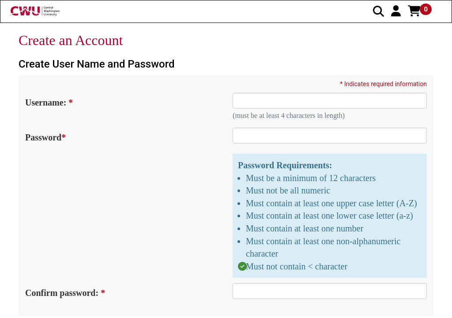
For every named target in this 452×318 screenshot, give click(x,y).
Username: (48, 102)
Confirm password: (64, 293)
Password (45, 137)
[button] (396, 11)
